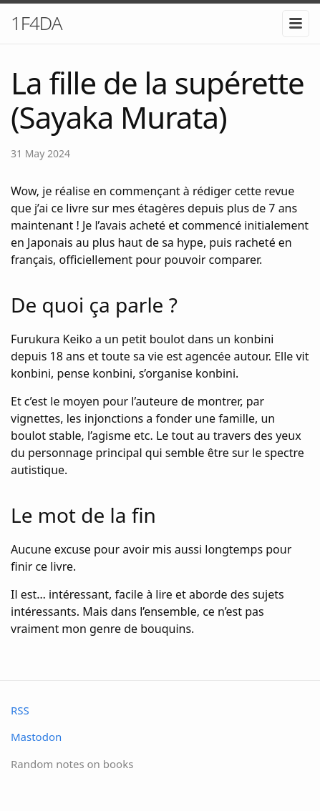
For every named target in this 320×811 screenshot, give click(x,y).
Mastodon (36, 736)
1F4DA (36, 23)
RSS (20, 710)
